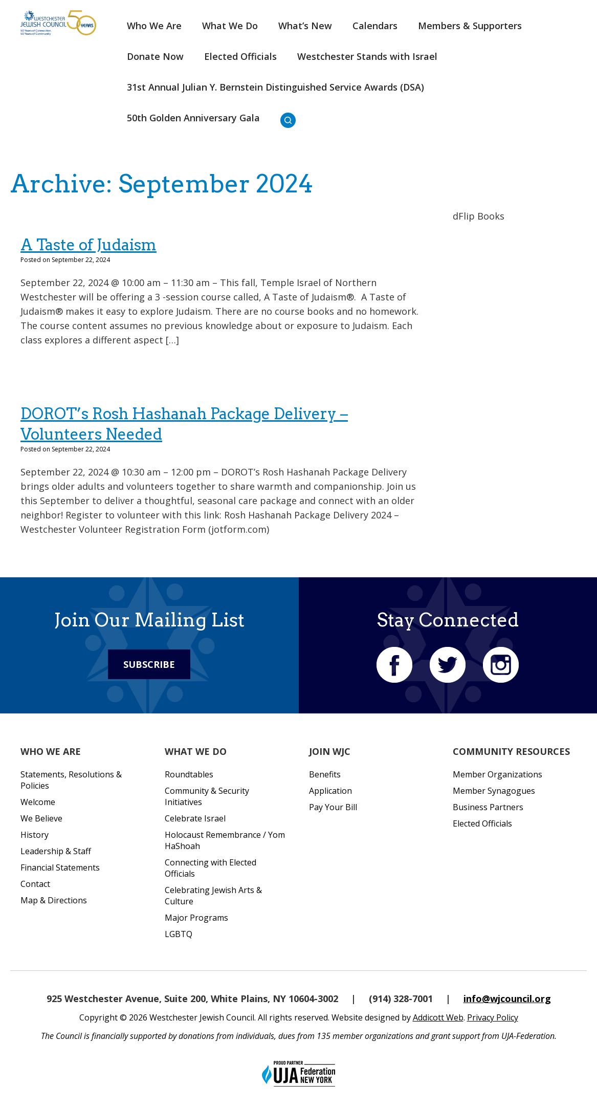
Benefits (325, 774)
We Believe (41, 818)
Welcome (37, 802)
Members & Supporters (470, 25)
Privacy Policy (492, 1017)
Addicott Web (438, 1017)
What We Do (230, 25)
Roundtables (189, 774)
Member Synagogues (494, 790)
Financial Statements (60, 867)
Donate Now (155, 56)
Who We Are (154, 25)
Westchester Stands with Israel (367, 56)
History (34, 834)
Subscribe (149, 664)
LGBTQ (178, 934)
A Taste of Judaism (88, 244)
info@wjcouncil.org (507, 998)
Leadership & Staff (55, 851)
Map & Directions (53, 900)
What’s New (305, 25)
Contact (35, 883)
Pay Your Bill (333, 807)
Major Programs (196, 917)
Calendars (374, 25)
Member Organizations (497, 774)
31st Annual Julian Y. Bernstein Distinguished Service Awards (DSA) (275, 87)
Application (330, 790)
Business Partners (488, 807)
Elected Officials (240, 56)
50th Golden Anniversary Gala (193, 118)
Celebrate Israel (195, 818)
